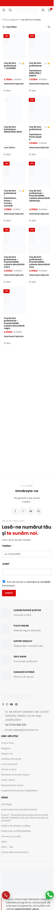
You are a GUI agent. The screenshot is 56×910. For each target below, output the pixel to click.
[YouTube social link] (31, 511)
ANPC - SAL (7, 846)
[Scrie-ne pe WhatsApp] (49, 895)
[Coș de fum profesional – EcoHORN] (14, 45)
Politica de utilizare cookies (15, 825)
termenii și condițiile (39, 581)
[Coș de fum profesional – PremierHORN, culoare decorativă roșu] (39, 239)
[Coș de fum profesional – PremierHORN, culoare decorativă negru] (14, 300)
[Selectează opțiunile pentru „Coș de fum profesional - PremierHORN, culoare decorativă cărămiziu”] (39, 214)
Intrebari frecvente (11, 758)
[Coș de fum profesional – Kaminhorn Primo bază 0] (39, 109)
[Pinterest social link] (38, 511)
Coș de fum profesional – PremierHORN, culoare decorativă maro (14, 262)
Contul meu (7, 743)
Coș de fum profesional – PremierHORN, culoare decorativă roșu (39, 262)
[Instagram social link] (23, 511)
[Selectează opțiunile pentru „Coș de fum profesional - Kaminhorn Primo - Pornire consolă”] (14, 214)
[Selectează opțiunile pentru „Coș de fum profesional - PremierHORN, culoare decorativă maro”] (14, 275)
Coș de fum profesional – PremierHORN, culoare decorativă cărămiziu (39, 195)
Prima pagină (10, 19)
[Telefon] (27, 554)
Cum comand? (9, 764)
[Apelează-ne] (6, 895)
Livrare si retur (8, 769)
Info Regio (6, 804)
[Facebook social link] (15, 511)
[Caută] (10, 10)
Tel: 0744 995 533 (15, 725)
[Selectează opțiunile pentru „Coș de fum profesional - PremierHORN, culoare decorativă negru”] (14, 336)
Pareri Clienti (8, 780)
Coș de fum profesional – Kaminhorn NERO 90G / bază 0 (35, 69)
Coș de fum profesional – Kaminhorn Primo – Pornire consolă (10, 198)
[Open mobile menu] (4, 10)
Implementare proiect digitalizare (19, 790)
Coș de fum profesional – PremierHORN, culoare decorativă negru (14, 323)
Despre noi (7, 753)
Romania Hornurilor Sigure (15, 774)
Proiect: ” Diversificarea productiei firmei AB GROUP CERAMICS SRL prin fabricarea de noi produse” (25, 817)
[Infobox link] (27, 613)
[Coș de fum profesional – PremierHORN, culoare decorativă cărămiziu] (39, 173)
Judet (6, 563)
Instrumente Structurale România (19, 809)
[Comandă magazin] (49, 27)
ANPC (4, 841)
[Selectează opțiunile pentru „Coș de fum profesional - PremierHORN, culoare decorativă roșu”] (39, 275)
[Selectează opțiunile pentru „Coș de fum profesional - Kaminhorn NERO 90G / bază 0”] (39, 84)
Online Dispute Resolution (15, 852)
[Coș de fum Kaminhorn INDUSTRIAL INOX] (14, 109)
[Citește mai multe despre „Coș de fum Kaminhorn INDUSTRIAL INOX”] (9, 147)
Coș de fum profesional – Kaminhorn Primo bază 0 (35, 133)
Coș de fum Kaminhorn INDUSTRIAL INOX (13, 129)
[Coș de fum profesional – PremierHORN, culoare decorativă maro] (14, 239)
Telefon (7, 545)
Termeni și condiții (11, 836)
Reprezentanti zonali (12, 785)
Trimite (9, 593)
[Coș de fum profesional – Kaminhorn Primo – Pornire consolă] (14, 173)
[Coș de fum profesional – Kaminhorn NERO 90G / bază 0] (39, 45)
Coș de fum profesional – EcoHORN (10, 66)
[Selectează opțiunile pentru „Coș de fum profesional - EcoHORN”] (14, 84)
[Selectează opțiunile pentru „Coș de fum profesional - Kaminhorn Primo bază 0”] (39, 147)
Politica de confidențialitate (16, 831)
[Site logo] (26, 9)
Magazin (5, 748)
